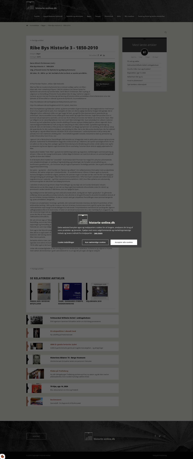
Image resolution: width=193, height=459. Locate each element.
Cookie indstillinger (66, 242)
